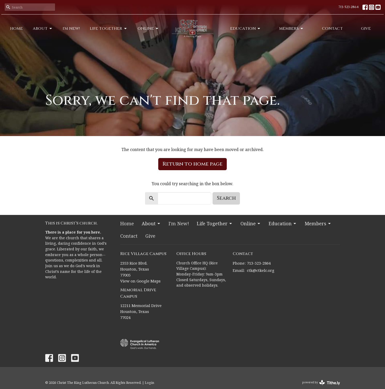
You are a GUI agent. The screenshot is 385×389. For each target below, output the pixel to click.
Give (366, 28)
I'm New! (71, 28)
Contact (332, 28)
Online (148, 28)
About (43, 28)
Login (149, 382)
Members (291, 28)
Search (226, 197)
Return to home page (192, 163)
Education (245, 28)
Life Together (108, 28)
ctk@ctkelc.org (260, 270)
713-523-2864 (348, 7)
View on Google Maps (140, 280)
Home (16, 28)
